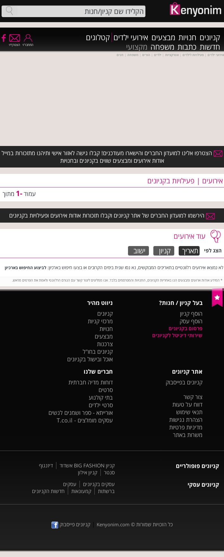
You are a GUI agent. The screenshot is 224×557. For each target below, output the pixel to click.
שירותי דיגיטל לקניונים (177, 335)
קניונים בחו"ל (98, 351)
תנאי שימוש (189, 412)
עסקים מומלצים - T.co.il (85, 420)
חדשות (210, 47)
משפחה (162, 47)
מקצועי (136, 47)
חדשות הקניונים (48, 491)
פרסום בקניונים (185, 328)
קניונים (210, 37)
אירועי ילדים (130, 37)
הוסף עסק (191, 321)
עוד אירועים (190, 236)
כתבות (186, 47)
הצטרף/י (14, 42)
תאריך (190, 250)
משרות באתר (187, 435)
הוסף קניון (191, 313)
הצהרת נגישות (185, 419)
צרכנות (105, 344)
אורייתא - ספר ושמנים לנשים (80, 412)
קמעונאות (81, 491)
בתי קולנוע (101, 397)
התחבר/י (27, 42)
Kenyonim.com (113, 524)
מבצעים (163, 37)
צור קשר (192, 397)
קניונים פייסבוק (70, 524)
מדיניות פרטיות (185, 427)
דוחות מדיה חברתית (90, 382)
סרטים (106, 390)
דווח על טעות (187, 404)
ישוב (139, 250)
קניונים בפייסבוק (184, 382)
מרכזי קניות (100, 321)
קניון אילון (87, 472)
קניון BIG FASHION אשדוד (87, 465)
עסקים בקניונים (99, 484)
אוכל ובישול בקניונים (90, 359)
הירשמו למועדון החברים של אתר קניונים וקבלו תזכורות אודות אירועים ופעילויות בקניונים (112, 215)
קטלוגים (98, 37)
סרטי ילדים (101, 405)
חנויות (187, 37)
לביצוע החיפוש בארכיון (25, 267)
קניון (165, 250)
